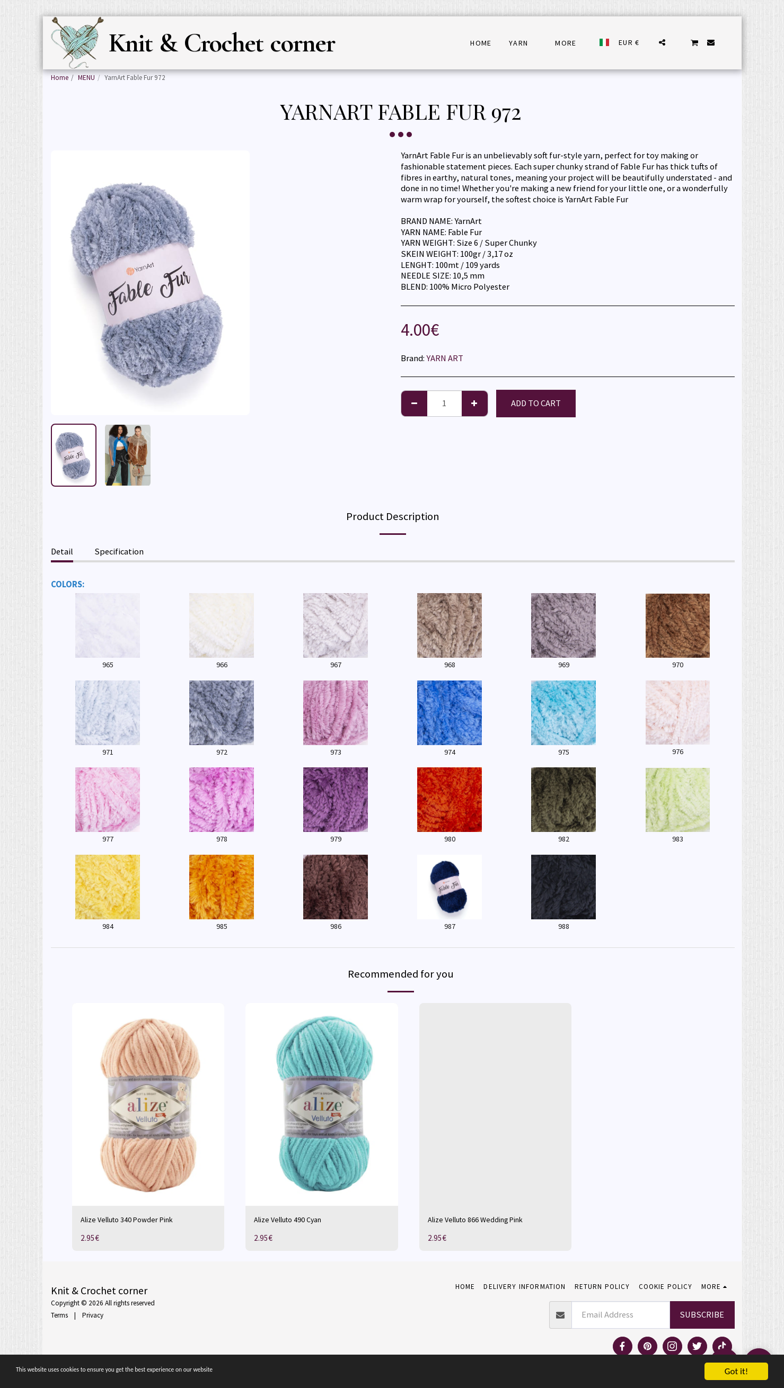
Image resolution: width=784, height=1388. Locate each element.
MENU (86, 77)
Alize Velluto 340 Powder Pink (136, 1220)
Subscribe (702, 1316)
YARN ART (444, 358)
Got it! (736, 1371)
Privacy (92, 1317)
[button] (662, 42)
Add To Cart (536, 403)
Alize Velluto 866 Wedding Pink (485, 1220)
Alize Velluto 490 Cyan (294, 1220)
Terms (59, 1317)
